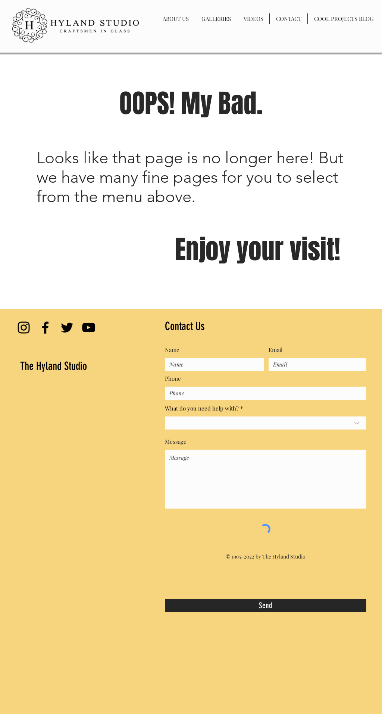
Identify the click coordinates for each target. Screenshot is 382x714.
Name (172, 350)
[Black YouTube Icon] (89, 328)
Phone (173, 378)
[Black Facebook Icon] (45, 328)
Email (275, 350)
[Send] (265, 605)
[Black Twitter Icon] (67, 328)
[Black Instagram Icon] (24, 328)
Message (176, 441)
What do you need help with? (202, 408)
